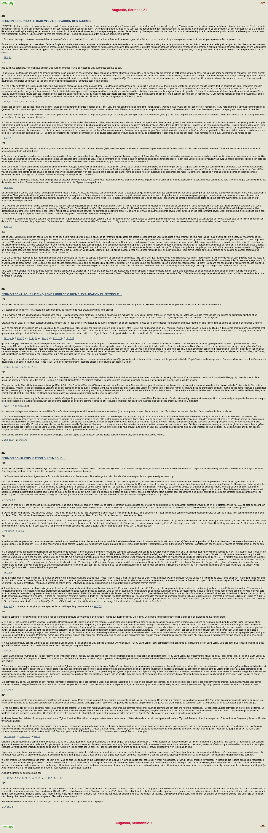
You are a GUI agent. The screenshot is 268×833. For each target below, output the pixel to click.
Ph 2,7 (34, 367)
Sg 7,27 (70, 338)
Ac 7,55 (98, 606)
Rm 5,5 (20, 338)
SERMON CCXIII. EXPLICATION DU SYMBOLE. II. (33, 458)
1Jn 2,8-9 (19, 101)
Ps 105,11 (22, 778)
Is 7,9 (17, 406)
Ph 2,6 (45, 338)
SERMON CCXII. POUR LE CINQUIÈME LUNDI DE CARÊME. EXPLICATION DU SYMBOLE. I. (61, 294)
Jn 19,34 (8, 778)
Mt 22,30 (35, 778)
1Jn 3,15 (32, 101)
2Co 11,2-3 (9, 736)
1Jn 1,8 (7, 138)
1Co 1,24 (57, 338)
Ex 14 (37, 736)
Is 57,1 (7, 406)
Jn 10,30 (33, 338)
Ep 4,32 (8, 226)
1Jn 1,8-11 (9, 650)
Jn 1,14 (21, 531)
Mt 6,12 (7, 57)
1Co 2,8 (8, 572)
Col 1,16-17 (20, 367)
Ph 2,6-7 (8, 606)
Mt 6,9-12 (8, 187)
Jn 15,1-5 (8, 806)
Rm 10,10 (9, 531)
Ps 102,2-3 (9, 499)
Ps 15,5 (48, 778)
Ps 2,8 (60, 778)
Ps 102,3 (8, 689)
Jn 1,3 (7, 367)
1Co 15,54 (9, 440)
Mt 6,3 (7, 101)
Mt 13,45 (8, 338)
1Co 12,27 (25, 736)
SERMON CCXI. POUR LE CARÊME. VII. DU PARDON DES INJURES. (46, 20)
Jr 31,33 (23, 440)
